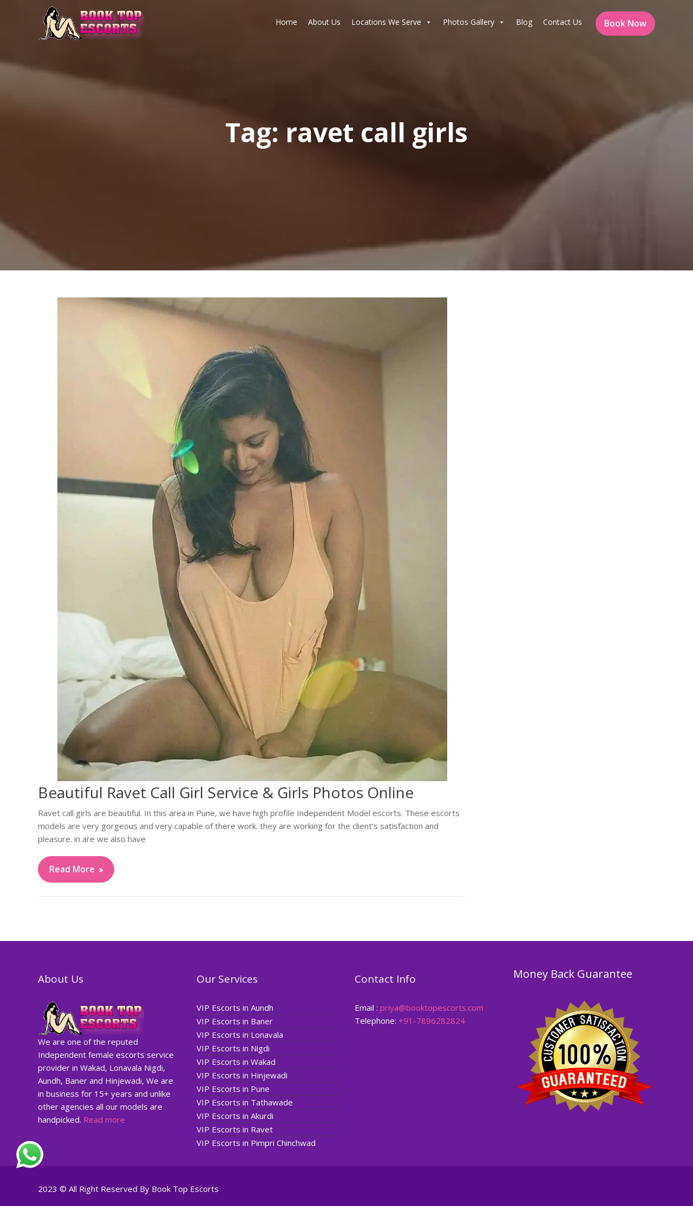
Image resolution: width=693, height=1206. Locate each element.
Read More (72, 869)
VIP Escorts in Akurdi (235, 1115)
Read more (104, 1118)
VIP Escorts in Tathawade (244, 1101)
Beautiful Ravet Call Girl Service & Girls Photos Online (226, 792)
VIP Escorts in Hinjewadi (242, 1075)
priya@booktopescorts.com (431, 1007)
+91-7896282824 (432, 1020)
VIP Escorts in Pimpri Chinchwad (256, 1141)
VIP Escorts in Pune (233, 1088)
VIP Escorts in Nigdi (233, 1048)
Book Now (625, 23)
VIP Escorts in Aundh (235, 1008)
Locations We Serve (391, 22)
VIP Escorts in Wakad (236, 1061)
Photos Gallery (474, 22)
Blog (524, 22)
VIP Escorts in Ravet (234, 1128)
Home (286, 22)
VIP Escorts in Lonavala (240, 1035)
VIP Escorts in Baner (234, 1021)
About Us (324, 22)
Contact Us (562, 22)
